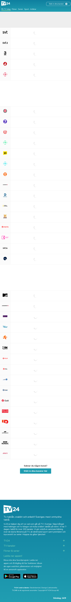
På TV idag (6, 9)
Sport (26, 9)
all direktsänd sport (39, 532)
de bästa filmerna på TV (19, 532)
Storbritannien (35, 588)
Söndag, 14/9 (59, 598)
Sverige (44, 588)
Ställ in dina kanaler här (35, 471)
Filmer (14, 9)
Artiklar (33, 9)
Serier (20, 9)
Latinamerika (52, 588)
